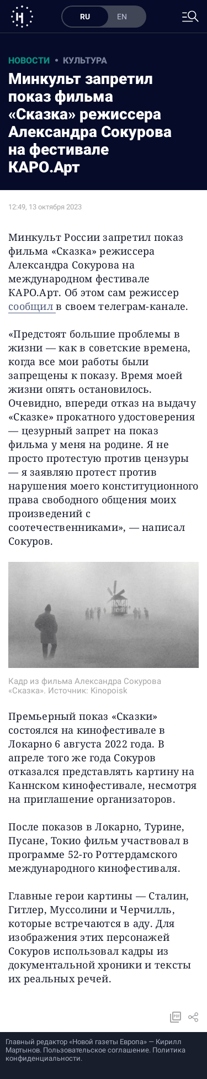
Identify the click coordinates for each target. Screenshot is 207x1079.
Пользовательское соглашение (96, 1050)
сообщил (32, 306)
